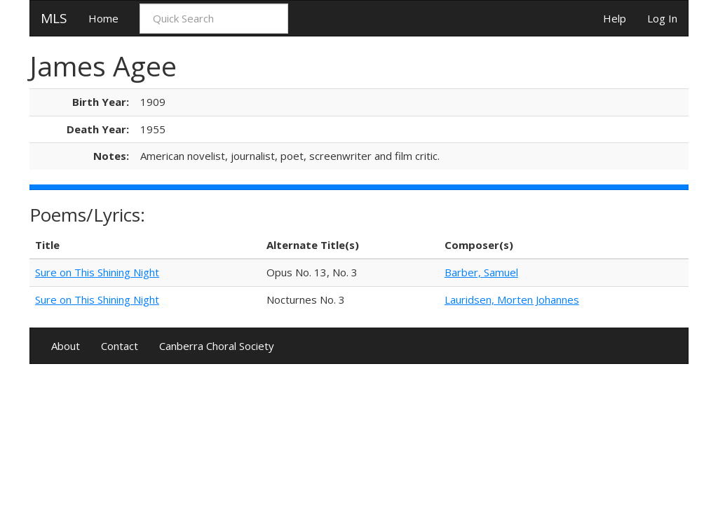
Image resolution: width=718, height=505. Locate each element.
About (65, 346)
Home (103, 18)
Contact (119, 346)
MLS (54, 18)
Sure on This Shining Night (97, 272)
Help (614, 18)
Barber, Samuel (481, 272)
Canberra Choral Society (216, 346)
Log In (662, 18)
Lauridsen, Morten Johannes (512, 299)
